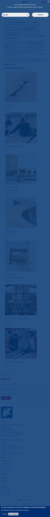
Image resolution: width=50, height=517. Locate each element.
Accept (4, 515)
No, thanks (13, 515)
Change (40, 15)
